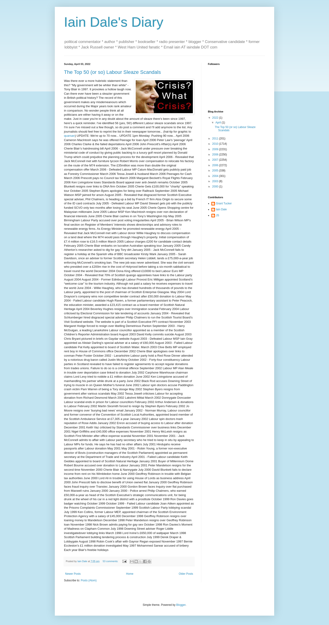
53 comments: (111, 561)
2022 (215, 117)
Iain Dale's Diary (113, 22)
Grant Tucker (224, 203)
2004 (215, 176)
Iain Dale (221, 209)
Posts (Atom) (88, 580)
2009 (215, 149)
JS (217, 215)
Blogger (181, 604)
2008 (215, 154)
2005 (215, 170)
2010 (215, 143)
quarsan (69, 135)
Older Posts (186, 573)
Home (129, 573)
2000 (215, 186)
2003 (215, 181)
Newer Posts (73, 573)
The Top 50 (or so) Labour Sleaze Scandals (112, 72)
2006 (215, 165)
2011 (215, 138)
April (218, 122)
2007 (215, 159)
